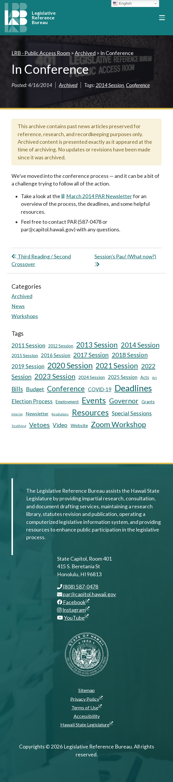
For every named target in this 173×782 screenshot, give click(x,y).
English (122, 3)
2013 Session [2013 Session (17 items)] (97, 344)
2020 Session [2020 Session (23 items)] (70, 365)
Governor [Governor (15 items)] (124, 401)
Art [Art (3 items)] (154, 378)
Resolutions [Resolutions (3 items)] (60, 414)
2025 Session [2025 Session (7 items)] (122, 377)
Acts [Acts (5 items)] (144, 377)
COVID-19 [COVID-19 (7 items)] (100, 389)
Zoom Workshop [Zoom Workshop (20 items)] (118, 424)
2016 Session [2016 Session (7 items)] (55, 355)
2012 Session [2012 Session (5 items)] (60, 345)
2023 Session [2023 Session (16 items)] (54, 376)
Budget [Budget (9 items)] (35, 389)
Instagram (75, 610)
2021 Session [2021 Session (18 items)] (117, 365)
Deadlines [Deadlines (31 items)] (133, 388)
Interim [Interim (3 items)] (17, 414)
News (18, 306)
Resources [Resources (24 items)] (90, 412)
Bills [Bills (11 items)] (17, 388)
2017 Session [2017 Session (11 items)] (91, 354)
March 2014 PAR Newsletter (96, 196)
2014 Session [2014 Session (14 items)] (140, 345)
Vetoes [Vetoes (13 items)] (39, 425)
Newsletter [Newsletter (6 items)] (37, 413)
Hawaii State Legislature (86, 724)
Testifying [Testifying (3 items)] (18, 426)
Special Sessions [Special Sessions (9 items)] (132, 413)
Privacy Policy (86, 699)
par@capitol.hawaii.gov (86, 594)
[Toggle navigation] (162, 18)
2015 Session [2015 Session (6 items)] (24, 355)
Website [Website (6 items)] (79, 425)
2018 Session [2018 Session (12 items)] (130, 354)
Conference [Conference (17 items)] (66, 388)
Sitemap (86, 690)
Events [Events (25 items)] (94, 400)
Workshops (24, 316)
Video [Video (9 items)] (60, 425)
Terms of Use (86, 707)
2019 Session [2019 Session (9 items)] (27, 366)
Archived (68, 85)
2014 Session (110, 85)
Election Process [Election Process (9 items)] (32, 401)
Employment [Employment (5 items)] (67, 401)
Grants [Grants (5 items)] (148, 401)
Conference (138, 85)
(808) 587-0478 (78, 587)
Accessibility (87, 716)
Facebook (73, 602)
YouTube (76, 618)
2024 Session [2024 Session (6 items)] (91, 377)
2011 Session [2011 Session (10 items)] (28, 345)
